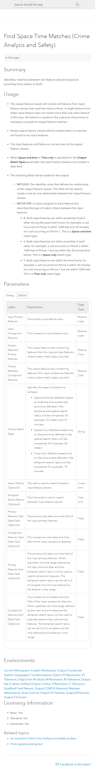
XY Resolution (71, 675)
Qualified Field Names (18, 688)
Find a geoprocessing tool (26, 744)
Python (22, 295)
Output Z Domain (15, 697)
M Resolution (54, 679)
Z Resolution (60, 683)
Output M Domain (77, 692)
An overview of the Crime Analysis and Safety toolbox (43, 738)
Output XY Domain (52, 692)
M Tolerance (72, 679)
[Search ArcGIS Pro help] (44, 5)
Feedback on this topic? (75, 764)
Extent (57, 675)
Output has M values (31, 679)
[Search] (77, 4)
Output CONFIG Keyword (51, 688)
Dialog (10, 295)
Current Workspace (16, 670)
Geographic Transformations (33, 675)
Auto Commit (30, 692)
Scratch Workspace (43, 670)
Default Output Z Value (36, 683)
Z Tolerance (77, 683)
